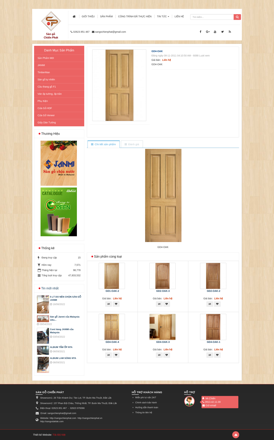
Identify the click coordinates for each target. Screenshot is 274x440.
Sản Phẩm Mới (46, 58)
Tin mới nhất (50, 288)
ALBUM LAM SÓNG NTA (63, 358)
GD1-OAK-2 (112, 291)
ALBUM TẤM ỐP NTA (61, 347)
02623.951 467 (81, 31)
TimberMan (44, 72)
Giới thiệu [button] (88, 16)
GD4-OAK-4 (112, 342)
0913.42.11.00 (211, 402)
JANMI (41, 65)
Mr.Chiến (210, 398)
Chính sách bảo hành (146, 402)
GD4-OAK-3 (163, 342)
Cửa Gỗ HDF (45, 108)
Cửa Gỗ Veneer (46, 115)
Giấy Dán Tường (47, 122)
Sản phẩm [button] (106, 16)
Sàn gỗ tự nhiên (46, 79)
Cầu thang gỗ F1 (47, 86)
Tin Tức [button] (163, 17)
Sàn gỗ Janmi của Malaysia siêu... (64, 318)
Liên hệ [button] (179, 16)
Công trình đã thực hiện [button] (135, 16)
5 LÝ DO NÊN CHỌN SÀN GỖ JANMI (65, 298)
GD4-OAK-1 (213, 342)
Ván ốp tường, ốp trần (50, 93)
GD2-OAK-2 (213, 291)
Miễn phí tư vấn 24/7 (145, 397)
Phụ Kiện (43, 101)
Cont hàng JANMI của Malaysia (61, 331)
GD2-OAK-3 (163, 291)
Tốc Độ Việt (59, 434)
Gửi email (209, 405)
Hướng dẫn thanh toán (146, 407)
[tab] (103, 144)
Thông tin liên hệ (143, 412)
